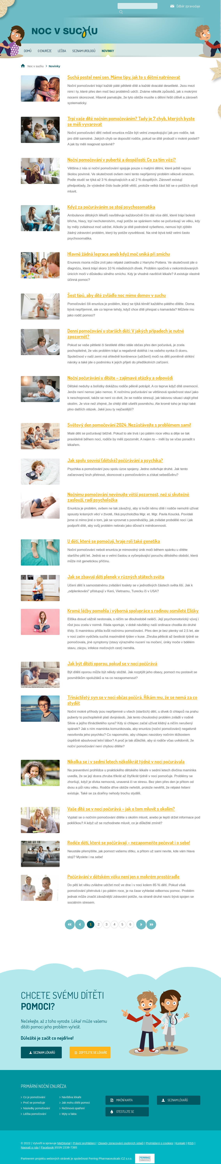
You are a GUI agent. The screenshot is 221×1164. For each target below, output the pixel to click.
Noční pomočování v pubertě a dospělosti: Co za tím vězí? (121, 154)
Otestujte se (121, 1106)
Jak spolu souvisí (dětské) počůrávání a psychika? (115, 455)
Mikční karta (121, 1094)
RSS (191, 1137)
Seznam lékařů (41, 1047)
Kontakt (180, 1137)
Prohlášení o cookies (159, 1137)
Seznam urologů (83, 45)
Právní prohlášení (84, 1137)
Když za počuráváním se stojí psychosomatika (111, 201)
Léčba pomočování (34, 1108)
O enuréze (45, 45)
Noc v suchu (35, 60)
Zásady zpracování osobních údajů (121, 1137)
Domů (28, 45)
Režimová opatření (73, 1102)
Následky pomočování (36, 1102)
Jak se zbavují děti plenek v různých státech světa (115, 571)
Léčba (62, 45)
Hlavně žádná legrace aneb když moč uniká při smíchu (118, 248)
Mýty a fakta (69, 1108)
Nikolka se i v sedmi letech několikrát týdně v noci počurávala (126, 756)
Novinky (108, 45)
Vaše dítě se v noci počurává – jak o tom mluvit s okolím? (121, 803)
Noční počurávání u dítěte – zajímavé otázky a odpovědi (120, 372)
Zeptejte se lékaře (90, 1047)
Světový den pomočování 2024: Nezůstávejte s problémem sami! (129, 419)
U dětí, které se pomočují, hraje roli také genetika (113, 536)
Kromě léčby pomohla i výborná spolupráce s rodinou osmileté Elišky (133, 605)
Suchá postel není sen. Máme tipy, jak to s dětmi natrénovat (123, 72)
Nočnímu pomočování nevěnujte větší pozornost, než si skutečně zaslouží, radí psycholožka (128, 491)
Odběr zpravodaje (188, 6)
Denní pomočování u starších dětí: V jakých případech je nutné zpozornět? (125, 328)
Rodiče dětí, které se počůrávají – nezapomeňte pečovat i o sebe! (128, 837)
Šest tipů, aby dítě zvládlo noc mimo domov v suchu (116, 290)
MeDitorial (64, 1137)
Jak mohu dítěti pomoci (76, 1097)
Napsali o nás (30, 1142)
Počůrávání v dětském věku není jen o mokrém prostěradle (123, 871)
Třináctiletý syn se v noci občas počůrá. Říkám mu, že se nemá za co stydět (132, 694)
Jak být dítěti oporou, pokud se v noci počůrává (112, 658)
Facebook (47, 1142)
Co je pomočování (34, 1091)
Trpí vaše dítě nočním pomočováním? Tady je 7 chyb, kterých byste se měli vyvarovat (131, 116)
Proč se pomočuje (34, 1097)
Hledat (157, 6)
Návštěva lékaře (71, 1091)
